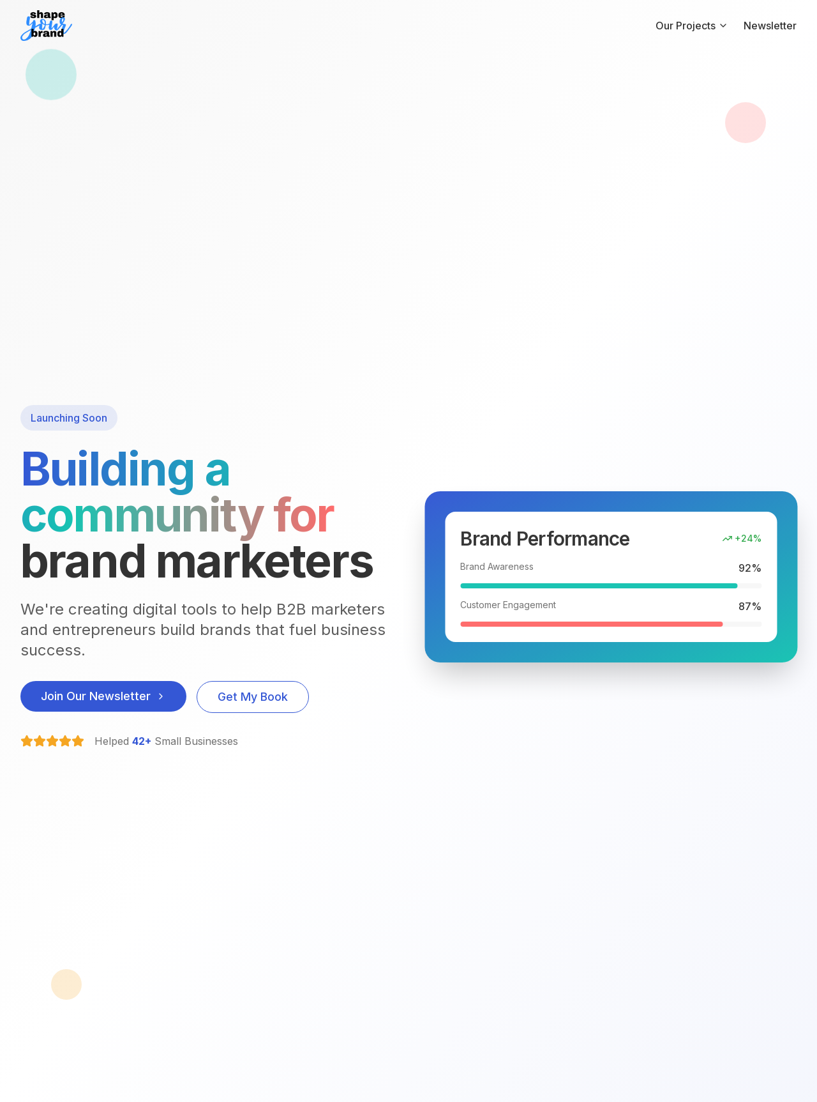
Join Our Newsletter (103, 696)
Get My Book (253, 696)
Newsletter (770, 25)
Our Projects (692, 25)
